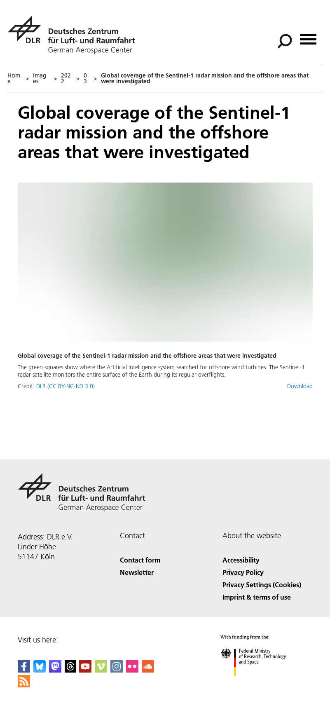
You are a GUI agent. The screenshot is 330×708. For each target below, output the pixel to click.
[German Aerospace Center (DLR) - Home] (74, 35)
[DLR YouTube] (85, 670)
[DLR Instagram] (116, 670)
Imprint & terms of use (256, 597)
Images (40, 78)
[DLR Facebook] (24, 670)
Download (300, 386)
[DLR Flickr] (132, 670)
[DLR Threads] (70, 670)
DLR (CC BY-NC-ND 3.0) (65, 386)
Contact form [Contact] (140, 560)
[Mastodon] (55, 670)
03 (85, 78)
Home (13, 78)
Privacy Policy (243, 572)
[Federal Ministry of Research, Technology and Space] (260, 683)
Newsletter (137, 572)
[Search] (284, 41)
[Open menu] (308, 36)
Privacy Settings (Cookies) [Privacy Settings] (261, 584)
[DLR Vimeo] (101, 670)
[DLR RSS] (24, 684)
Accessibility (241, 560)
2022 (66, 78)
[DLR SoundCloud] (148, 670)
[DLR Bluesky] (39, 670)
